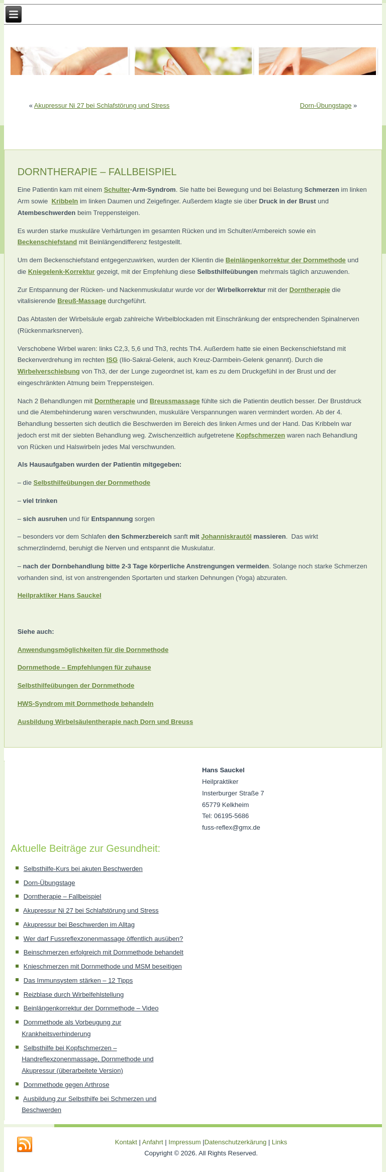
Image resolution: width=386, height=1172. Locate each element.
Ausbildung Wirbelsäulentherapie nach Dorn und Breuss (105, 721)
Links (279, 1142)
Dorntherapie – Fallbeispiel (63, 896)
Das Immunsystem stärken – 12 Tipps (78, 980)
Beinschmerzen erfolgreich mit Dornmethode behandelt (103, 952)
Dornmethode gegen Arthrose (67, 1084)
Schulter (117, 189)
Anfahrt (152, 1142)
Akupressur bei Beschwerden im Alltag (79, 924)
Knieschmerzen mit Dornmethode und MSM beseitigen (103, 966)
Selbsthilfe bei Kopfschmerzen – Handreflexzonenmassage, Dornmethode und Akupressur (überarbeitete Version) (87, 1059)
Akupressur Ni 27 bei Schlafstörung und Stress (102, 105)
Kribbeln (65, 201)
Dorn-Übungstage (326, 105)
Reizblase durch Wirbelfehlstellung (74, 994)
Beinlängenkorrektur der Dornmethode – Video (91, 1008)
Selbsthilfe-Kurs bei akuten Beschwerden (83, 868)
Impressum (184, 1142)
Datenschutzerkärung (236, 1142)
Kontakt (126, 1142)
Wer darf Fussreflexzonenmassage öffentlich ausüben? (103, 938)
